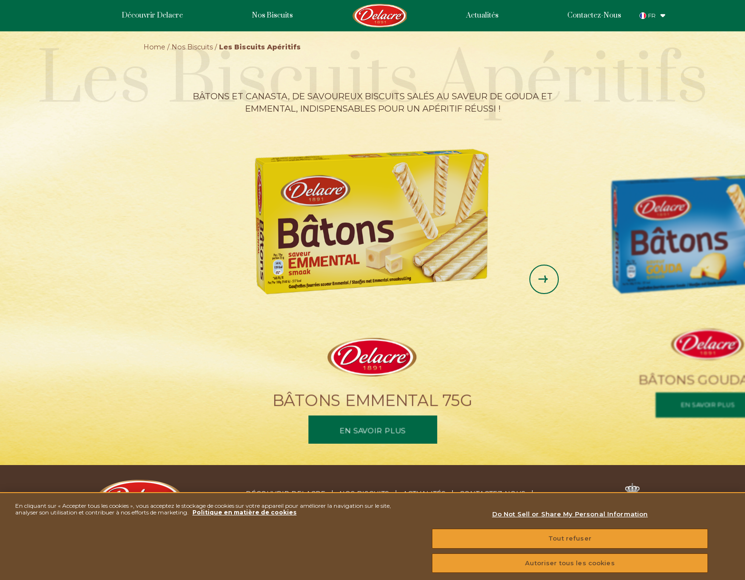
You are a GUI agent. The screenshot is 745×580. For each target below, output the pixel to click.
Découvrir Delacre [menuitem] (152, 15)
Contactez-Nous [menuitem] (594, 15)
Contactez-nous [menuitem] (492, 494)
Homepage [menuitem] (379, 16)
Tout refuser (570, 545)
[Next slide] (544, 279)
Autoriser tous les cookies (569, 569)
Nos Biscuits (192, 47)
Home (154, 47)
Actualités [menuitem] (482, 15)
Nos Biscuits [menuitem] (272, 15)
